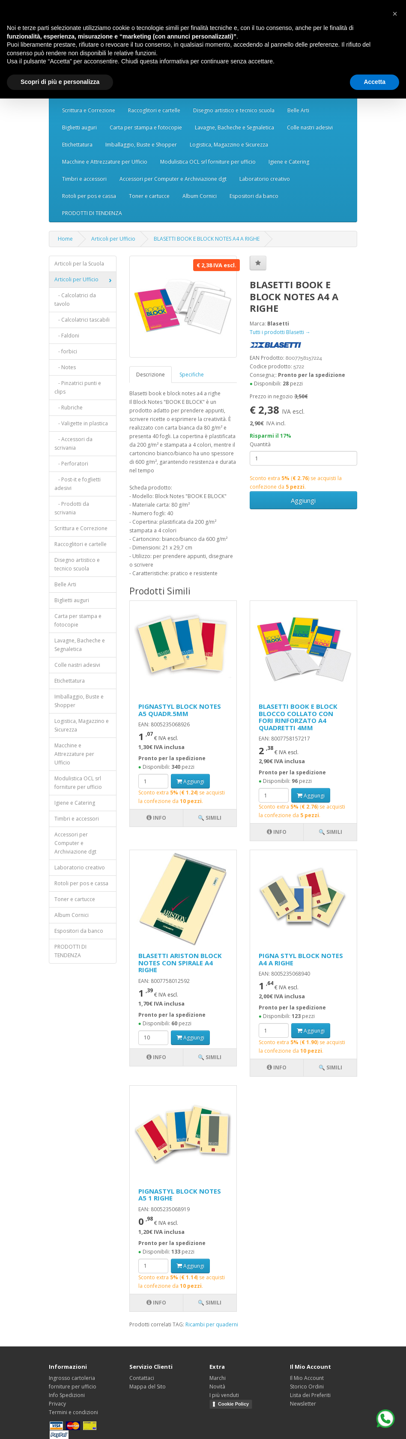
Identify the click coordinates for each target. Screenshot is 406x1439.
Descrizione (150, 374)
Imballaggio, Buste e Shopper (141, 144)
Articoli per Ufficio (113, 238)
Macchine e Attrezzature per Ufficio (104, 161)
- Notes (65, 367)
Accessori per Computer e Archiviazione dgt (173, 178)
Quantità (260, 444)
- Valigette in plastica (81, 423)
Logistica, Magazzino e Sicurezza (229, 144)
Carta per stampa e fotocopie (146, 127)
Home (65, 238)
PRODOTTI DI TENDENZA (92, 213)
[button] (395, 14)
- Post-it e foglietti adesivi (77, 484)
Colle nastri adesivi (310, 127)
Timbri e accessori (84, 178)
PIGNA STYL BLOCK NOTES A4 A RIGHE (301, 959)
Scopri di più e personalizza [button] (60, 81)
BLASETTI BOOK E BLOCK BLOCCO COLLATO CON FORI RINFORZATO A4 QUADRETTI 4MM (298, 717)
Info (156, 817)
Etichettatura (77, 144)
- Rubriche (68, 407)
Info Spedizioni (67, 1395)
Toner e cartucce (149, 196)
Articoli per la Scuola (79, 263)
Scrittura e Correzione (88, 110)
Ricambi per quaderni (211, 1324)
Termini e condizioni (73, 1412)
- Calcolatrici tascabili (82, 319)
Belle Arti (298, 110)
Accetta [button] (374, 81)
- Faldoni (66, 335)
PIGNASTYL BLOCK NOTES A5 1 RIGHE (179, 1195)
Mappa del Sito (147, 1386)
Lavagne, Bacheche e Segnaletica (234, 127)
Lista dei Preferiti (310, 1395)
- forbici (65, 351)
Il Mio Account (307, 1378)
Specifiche (191, 374)
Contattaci (141, 1378)
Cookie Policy (233, 1403)
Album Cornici (199, 196)
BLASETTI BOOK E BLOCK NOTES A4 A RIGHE (207, 238)
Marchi (217, 1378)
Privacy (57, 1403)
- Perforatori (71, 463)
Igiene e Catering (289, 161)
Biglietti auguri (79, 127)
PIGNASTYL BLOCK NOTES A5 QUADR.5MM (179, 710)
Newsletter (303, 1403)
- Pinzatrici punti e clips (77, 387)
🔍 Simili (209, 817)
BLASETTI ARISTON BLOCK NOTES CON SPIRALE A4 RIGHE (180, 962)
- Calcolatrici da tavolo (75, 300)
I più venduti (224, 1395)
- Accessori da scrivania (73, 443)
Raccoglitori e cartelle (154, 110)
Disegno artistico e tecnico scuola (234, 110)
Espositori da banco (254, 196)
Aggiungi (303, 500)
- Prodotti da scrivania (71, 508)
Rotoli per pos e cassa (89, 196)
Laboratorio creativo (264, 178)
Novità (217, 1386)
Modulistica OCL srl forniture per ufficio (208, 161)
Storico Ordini (307, 1386)
